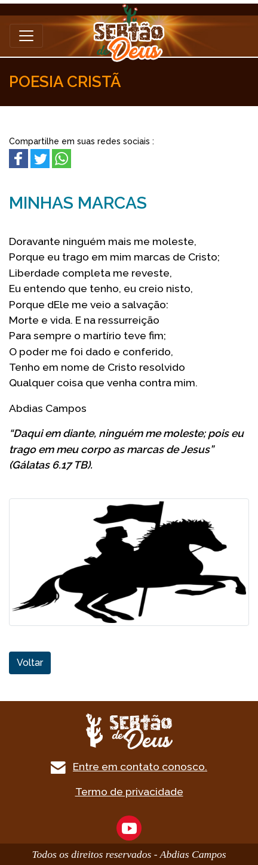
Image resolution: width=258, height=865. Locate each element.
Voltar (30, 662)
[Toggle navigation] (26, 36)
